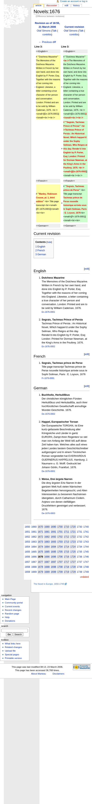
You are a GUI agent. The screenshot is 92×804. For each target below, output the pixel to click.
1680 (47, 526)
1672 (40, 536)
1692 (53, 536)
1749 (86, 572)
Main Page (10, 599)
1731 (79, 531)
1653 (27, 541)
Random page (12, 613)
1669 (34, 572)
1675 (40, 551)
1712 (66, 536)
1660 (34, 526)
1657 (27, 562)
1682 (47, 536)
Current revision (74, 27)
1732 (79, 536)
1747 (86, 562)
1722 (73, 536)
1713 (66, 541)
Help (7, 617)
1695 (53, 551)
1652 (27, 536)
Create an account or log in (74, 1)
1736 (79, 556)
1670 (40, 526)
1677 (40, 562)
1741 (86, 531)
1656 (27, 556)
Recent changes (13, 610)
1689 (47, 572)
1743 (86, 541)
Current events (12, 606)
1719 (66, 572)
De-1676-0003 (48, 513)
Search (4, 626)
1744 (86, 546)
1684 (47, 546)
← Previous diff (47, 42)
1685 (47, 551)
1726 (73, 556)
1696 (53, 556)
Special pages (12, 654)
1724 (73, 546)
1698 (53, 567)
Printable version (13, 658)
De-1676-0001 (48, 471)
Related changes (13, 647)
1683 (47, 541)
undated (84, 577)
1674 (40, 546)
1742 (86, 536)
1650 (27, 526)
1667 (34, 562)
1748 (86, 567)
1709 (60, 572)
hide (49, 242)
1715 (66, 551)
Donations (10, 621)
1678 (40, 567)
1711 (66, 531)
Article (38, 5)
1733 (79, 541)
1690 (53, 526)
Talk (54, 30)
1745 (86, 551)
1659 (27, 572)
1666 (34, 556)
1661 (34, 531)
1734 (79, 546)
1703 (60, 541)
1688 (47, 567)
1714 (66, 546)
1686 (47, 556)
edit (87, 268)
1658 (27, 567)
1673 (40, 541)
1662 (34, 536)
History (76, 5)
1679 (40, 572)
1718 (66, 567)
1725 (73, 551)
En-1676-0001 (48, 312)
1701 (60, 531)
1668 (34, 567)
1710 (66, 526)
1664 (34, 546)
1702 (60, 536)
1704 (60, 546)
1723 (73, 541)
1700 (60, 526)
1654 (27, 546)
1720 (73, 526)
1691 (53, 531)
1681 (47, 531)
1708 (60, 567)
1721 (73, 531)
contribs (46, 34)
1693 (53, 541)
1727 (73, 562)
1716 (66, 556)
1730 (79, 526)
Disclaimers (58, 673)
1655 (27, 551)
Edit (66, 5)
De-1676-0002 (48, 414)
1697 (53, 562)
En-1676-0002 (48, 346)
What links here (13, 643)
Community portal (14, 602)
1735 (79, 551)
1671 (40, 531)
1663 (34, 541)
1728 (73, 567)
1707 (60, 562)
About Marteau (38, 673)
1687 (47, 562)
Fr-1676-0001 (48, 378)
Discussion (51, 5)
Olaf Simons (44, 30)
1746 (86, 556)
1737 (79, 562)
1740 (86, 526)
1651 (27, 531)
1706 (60, 556)
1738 (79, 567)
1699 (53, 572)
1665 (34, 551)
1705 (60, 551)
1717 (66, 562)
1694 (53, 546)
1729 (73, 572)
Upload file (10, 651)
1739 (79, 572)
